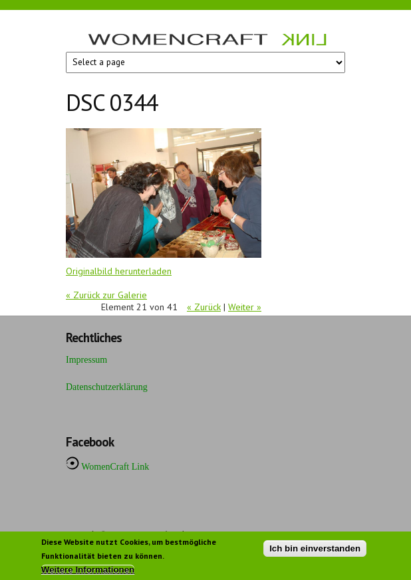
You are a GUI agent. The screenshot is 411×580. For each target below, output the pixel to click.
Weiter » (244, 307)
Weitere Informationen (87, 572)
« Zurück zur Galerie (106, 295)
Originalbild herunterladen (119, 271)
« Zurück (204, 307)
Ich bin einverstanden (314, 551)
